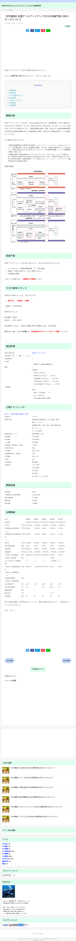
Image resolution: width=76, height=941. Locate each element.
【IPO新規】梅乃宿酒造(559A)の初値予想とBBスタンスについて (32, 797)
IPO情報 (5, 853)
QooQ (41, 940)
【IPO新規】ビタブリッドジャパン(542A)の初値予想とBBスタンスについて (36, 807)
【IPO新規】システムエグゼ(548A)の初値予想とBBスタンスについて (34, 816)
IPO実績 (5, 848)
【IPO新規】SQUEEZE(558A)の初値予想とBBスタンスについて (32, 768)
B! (37, 30)
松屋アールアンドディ (39, 353)
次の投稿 (9, 660)
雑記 (3, 864)
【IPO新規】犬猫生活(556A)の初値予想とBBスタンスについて (31, 787)
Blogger (5, 843)
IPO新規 (67, 26)
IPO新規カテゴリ (38, 669)
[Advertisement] (38, 48)
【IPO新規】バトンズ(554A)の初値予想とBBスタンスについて (31, 777)
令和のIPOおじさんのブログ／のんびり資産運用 (21, 6)
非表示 (39, 85)
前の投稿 (66, 660)
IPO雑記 (5, 846)
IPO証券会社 (6, 851)
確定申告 (5, 861)
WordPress (6, 859)
